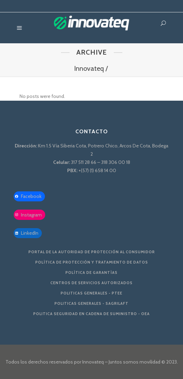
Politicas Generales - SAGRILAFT (91, 303)
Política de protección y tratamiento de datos (91, 262)
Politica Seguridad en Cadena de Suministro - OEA (91, 313)
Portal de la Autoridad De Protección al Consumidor (91, 251)
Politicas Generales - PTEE (91, 293)
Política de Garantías (91, 272)
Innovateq (89, 68)
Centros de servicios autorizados (91, 282)
